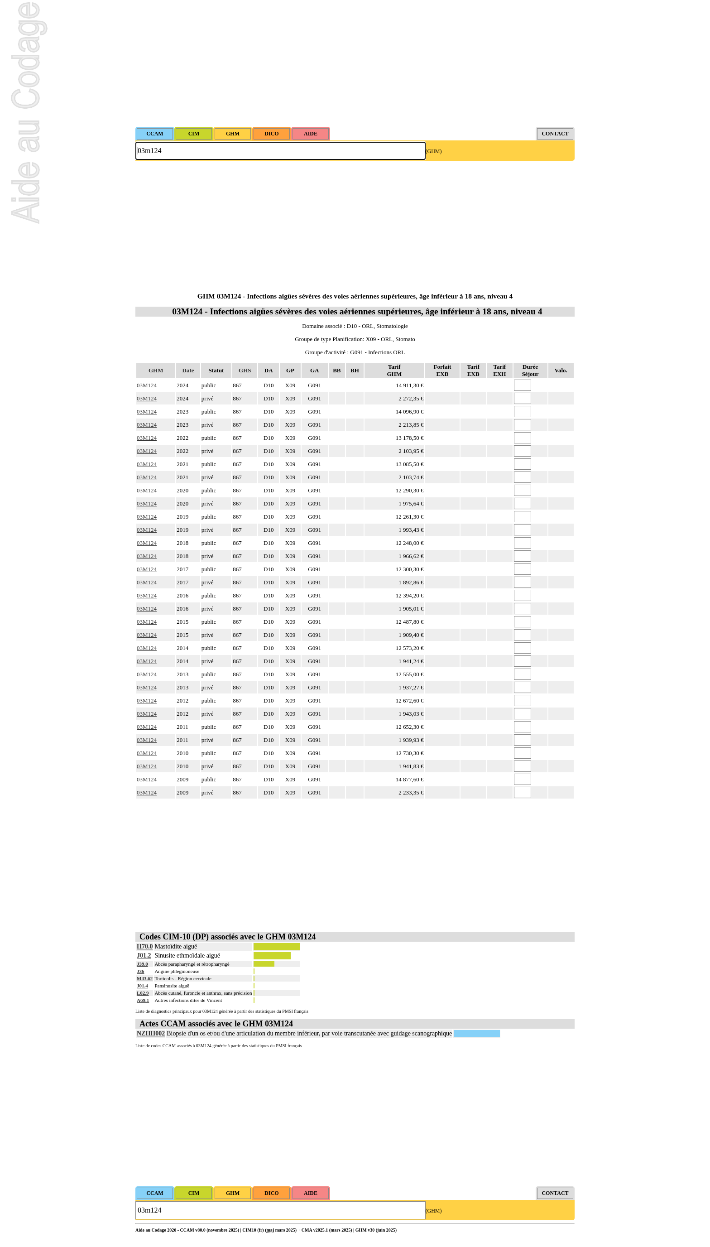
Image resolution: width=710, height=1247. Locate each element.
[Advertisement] (355, 63)
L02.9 (143, 993)
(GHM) (434, 151)
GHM (156, 370)
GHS (245, 370)
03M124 (147, 385)
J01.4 (142, 985)
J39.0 (142, 964)
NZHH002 (151, 1033)
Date (188, 370)
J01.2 (144, 955)
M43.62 (145, 978)
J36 (140, 971)
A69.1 (143, 1000)
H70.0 (145, 946)
